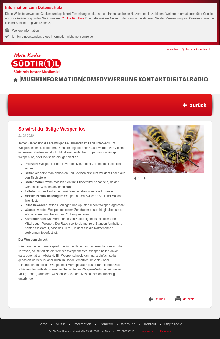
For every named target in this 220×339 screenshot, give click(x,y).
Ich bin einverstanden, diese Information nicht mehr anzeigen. (53, 36)
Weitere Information (25, 30)
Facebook (165, 331)
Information (61, 79)
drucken (188, 299)
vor (144, 178)
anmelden (172, 49)
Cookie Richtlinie (73, 18)
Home (42, 324)
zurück (198, 105)
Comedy (95, 79)
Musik (30, 79)
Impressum (148, 331)
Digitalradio (187, 79)
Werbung (122, 79)
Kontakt (152, 79)
